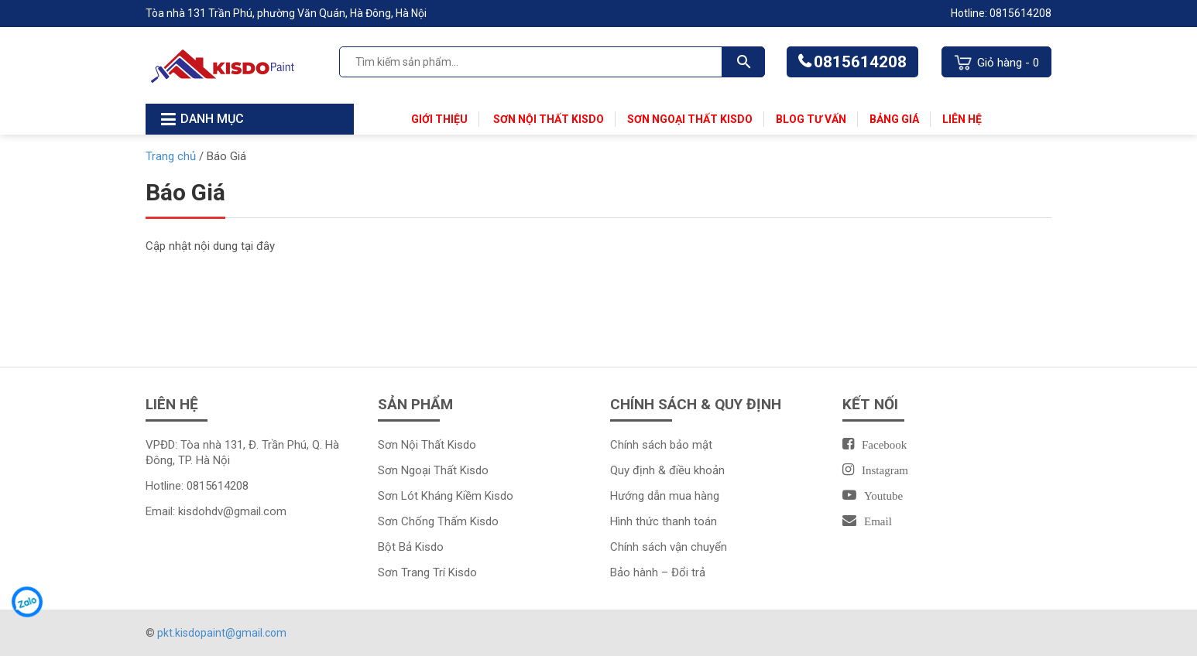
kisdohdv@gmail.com (232, 511)
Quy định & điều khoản (667, 470)
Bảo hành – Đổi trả (657, 572)
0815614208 (860, 62)
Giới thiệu (439, 119)
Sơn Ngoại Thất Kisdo (690, 119)
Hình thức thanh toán (663, 521)
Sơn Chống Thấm (424, 521)
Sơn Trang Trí (413, 572)
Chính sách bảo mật (661, 445)
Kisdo (474, 470)
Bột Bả (396, 547)
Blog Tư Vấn (811, 119)
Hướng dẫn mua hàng (664, 496)
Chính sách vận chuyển (668, 547)
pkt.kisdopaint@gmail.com (221, 633)
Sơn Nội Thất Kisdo (547, 119)
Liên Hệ (962, 119)
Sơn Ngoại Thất (419, 470)
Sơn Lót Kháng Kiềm (431, 496)
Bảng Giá (894, 119)
